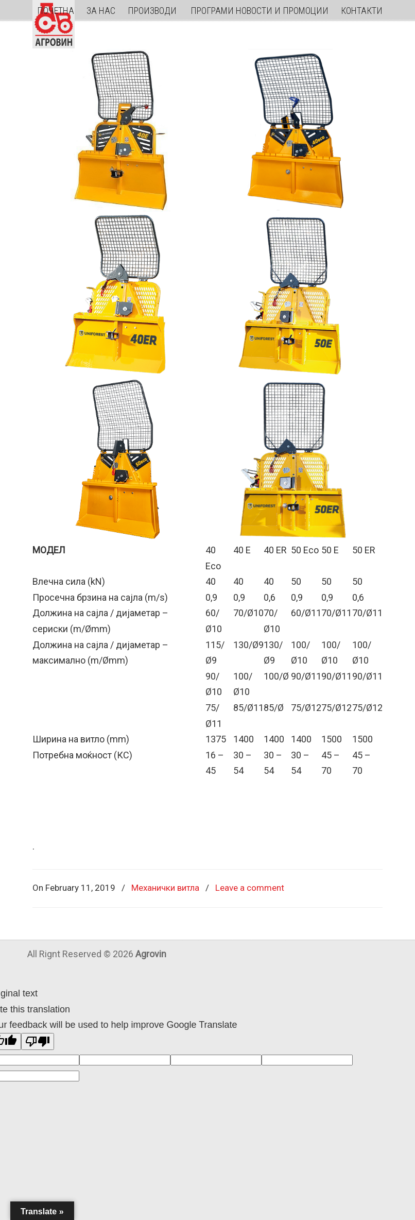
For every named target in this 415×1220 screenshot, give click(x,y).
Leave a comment (249, 888)
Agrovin (53, 24)
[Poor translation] (37, 1041)
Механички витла (165, 888)
